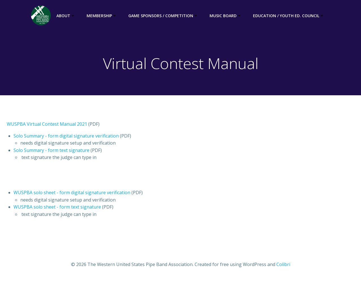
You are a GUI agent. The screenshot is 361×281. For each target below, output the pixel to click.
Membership (102, 15)
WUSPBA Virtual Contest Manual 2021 (47, 124)
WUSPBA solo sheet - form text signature (57, 207)
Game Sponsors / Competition (163, 15)
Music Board (226, 15)
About (65, 15)
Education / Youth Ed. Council (288, 15)
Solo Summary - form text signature (51, 150)
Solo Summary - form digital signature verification (66, 136)
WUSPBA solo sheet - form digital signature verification (72, 192)
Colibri (283, 264)
